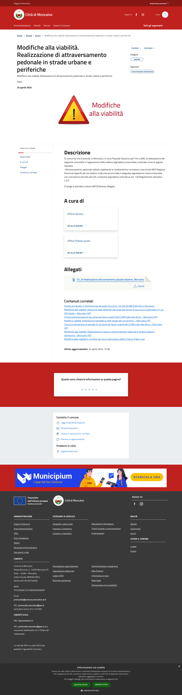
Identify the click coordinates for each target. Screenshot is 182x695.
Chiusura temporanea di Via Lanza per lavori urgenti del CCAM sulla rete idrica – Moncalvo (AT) (111, 317)
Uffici (16, 533)
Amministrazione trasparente (105, 566)
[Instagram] (141, 14)
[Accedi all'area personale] (158, 3)
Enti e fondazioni (21, 538)
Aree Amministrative (23, 528)
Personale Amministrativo (25, 547)
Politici (17, 542)
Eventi (133, 551)
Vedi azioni (150, 48)
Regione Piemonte (22, 3)
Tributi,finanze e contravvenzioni (106, 528)
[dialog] (91, 679)
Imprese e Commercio (62, 528)
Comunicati (135, 528)
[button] (91, 690)
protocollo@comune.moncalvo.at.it (30, 599)
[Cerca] (165, 14)
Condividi (136, 48)
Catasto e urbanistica (62, 533)
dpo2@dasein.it (26, 621)
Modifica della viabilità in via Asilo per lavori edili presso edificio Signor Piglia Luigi (104, 339)
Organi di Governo (22, 524)
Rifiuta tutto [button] (101, 684)
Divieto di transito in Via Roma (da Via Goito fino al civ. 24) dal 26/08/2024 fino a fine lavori (109, 306)
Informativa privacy (100, 575)
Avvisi (38, 35)
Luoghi (133, 546)
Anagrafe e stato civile (63, 524)
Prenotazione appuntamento (65, 566)
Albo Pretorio (97, 571)
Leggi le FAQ (58, 575)
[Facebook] (135, 14)
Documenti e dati (21, 552)
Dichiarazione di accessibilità (104, 585)
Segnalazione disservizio (63, 571)
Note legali (96, 580)
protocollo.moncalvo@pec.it (31, 605)
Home (19, 35)
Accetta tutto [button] (80, 685)
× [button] (179, 666)
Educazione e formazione (103, 523)
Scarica (138, 285)
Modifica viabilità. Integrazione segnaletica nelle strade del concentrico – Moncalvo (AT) (107, 320)
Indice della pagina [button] (27, 148)
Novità (29, 35)
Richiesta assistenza (62, 580)
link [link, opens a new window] (116, 679)
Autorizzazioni (98, 533)
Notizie (133, 524)
